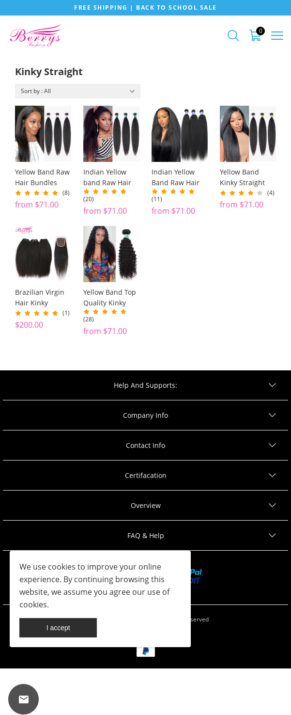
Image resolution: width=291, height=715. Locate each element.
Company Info (145, 415)
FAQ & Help (145, 535)
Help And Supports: (145, 385)
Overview (146, 505)
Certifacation (146, 475)
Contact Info (145, 445)
